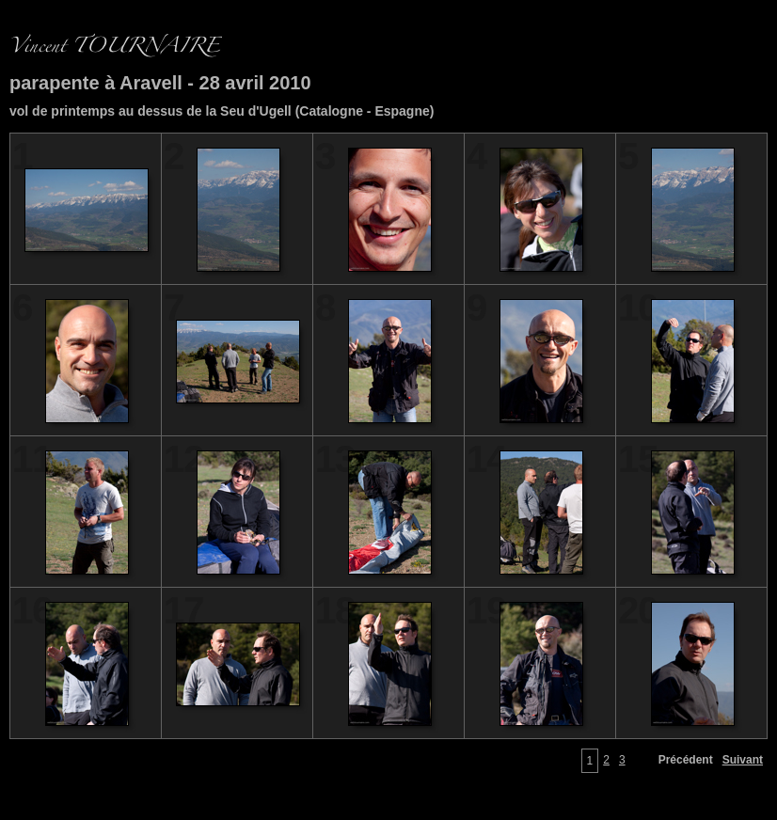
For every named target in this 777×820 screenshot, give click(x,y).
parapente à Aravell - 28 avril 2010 (160, 82)
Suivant (742, 759)
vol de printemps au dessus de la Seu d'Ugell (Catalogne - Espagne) (221, 110)
